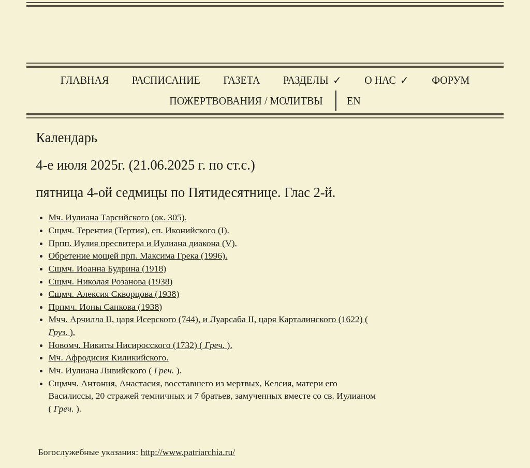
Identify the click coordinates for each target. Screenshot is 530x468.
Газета (241, 80)
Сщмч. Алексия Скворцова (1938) (114, 294)
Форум (450, 80)
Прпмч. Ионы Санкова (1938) (105, 306)
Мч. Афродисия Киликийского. (109, 357)
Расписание (166, 80)
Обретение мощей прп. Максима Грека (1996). (138, 255)
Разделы (306, 80)
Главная (85, 80)
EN (354, 101)
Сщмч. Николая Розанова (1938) (111, 281)
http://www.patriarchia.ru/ (188, 452)
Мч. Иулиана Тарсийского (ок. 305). (118, 217)
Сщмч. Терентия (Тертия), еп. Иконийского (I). (139, 230)
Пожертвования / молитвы (245, 101)
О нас (380, 80)
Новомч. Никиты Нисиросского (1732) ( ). (140, 345)
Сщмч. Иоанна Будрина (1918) (107, 268)
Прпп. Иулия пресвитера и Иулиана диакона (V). (143, 243)
